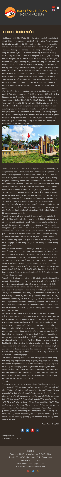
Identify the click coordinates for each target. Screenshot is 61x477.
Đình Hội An (8, 438)
